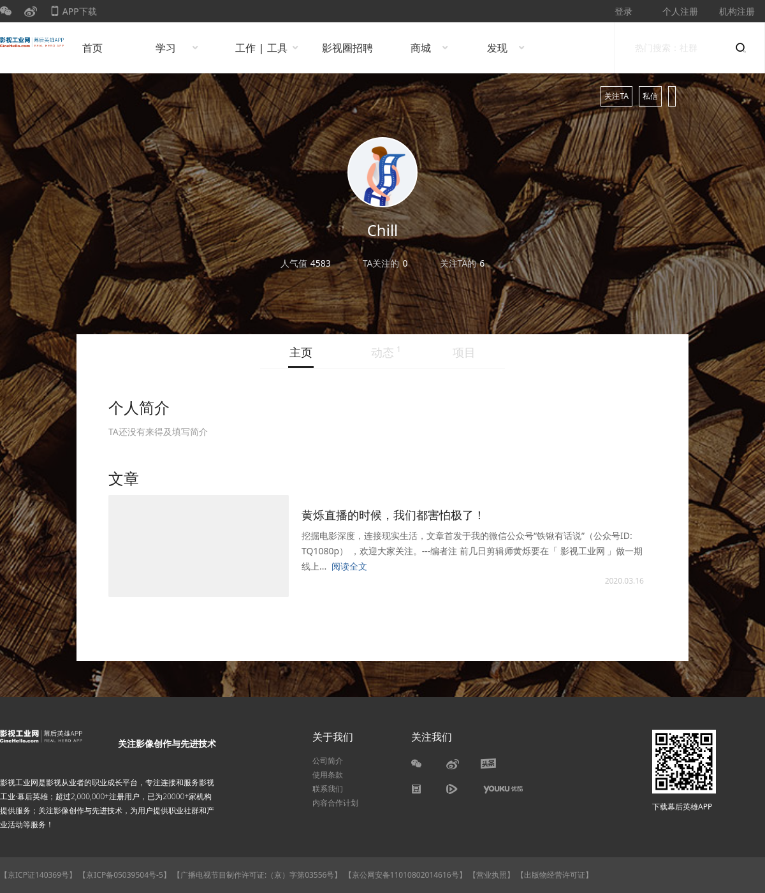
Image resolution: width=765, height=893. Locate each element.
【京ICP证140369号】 (38, 874)
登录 (623, 11)
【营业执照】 (491, 874)
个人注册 (680, 11)
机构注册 (737, 11)
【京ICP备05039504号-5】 (125, 874)
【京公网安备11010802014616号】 (405, 874)
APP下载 (73, 13)
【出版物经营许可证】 (554, 874)
